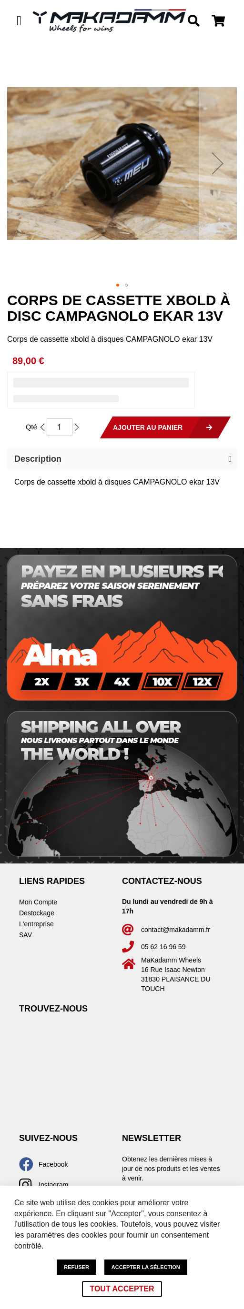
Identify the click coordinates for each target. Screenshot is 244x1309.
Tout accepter (122, 1289)
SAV (25, 935)
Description (37, 459)
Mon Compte (38, 902)
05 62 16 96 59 (163, 947)
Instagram (53, 1185)
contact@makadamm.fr (175, 929)
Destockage (36, 913)
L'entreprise (36, 924)
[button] (218, 163)
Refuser (76, 1267)
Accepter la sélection (146, 1267)
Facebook (53, 1164)
